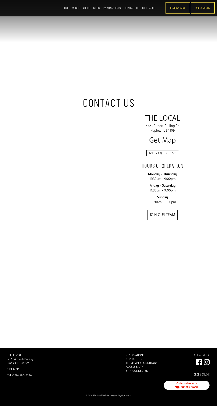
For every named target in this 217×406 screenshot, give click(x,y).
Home (66, 8)
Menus (76, 8)
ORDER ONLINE (202, 8)
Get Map (162, 140)
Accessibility (134, 367)
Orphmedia (126, 395)
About (86, 8)
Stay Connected (137, 371)
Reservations (177, 8)
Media (96, 8)
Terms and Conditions (141, 363)
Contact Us (132, 8)
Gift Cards (148, 8)
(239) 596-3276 (165, 153)
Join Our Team (162, 214)
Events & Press (112, 8)
